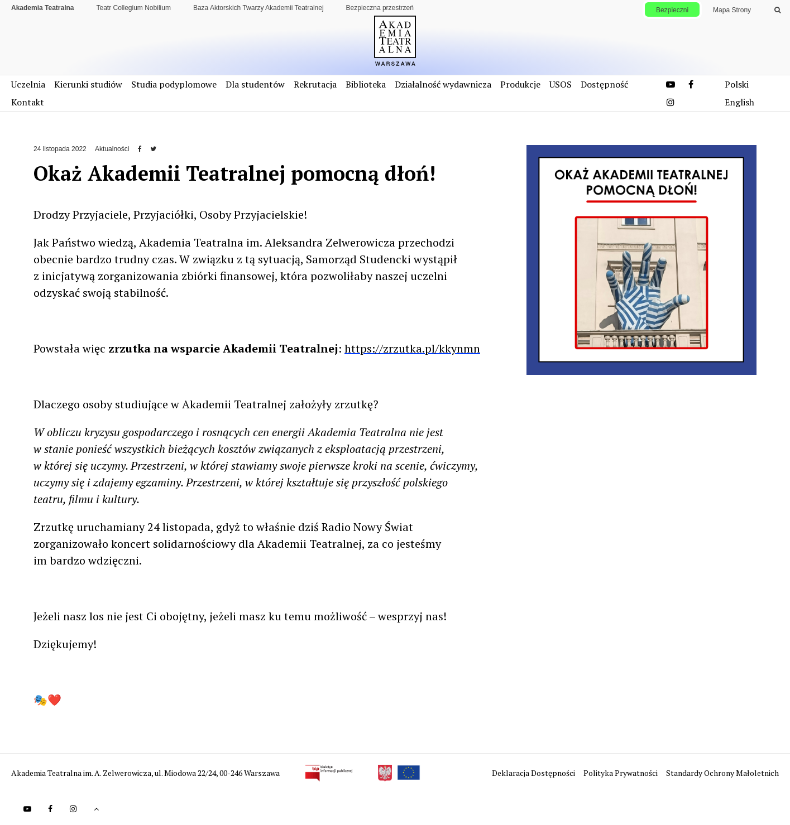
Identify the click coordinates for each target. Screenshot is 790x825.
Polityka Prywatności (621, 773)
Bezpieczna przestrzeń (380, 8)
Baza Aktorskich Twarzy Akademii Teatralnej (258, 8)
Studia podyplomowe (174, 84)
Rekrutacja (315, 84)
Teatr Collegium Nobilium (134, 8)
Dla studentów (255, 84)
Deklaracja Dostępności (534, 773)
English (739, 102)
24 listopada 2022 (60, 149)
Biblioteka (366, 84)
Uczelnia (28, 84)
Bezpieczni (672, 10)
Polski (737, 84)
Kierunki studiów (88, 84)
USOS (560, 84)
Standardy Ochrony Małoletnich (722, 773)
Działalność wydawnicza (443, 84)
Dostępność (604, 84)
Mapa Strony (732, 10)
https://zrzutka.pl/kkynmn (412, 348)
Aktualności (112, 149)
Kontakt (27, 102)
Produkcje (520, 84)
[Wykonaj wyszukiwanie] (777, 10)
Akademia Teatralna (42, 8)
